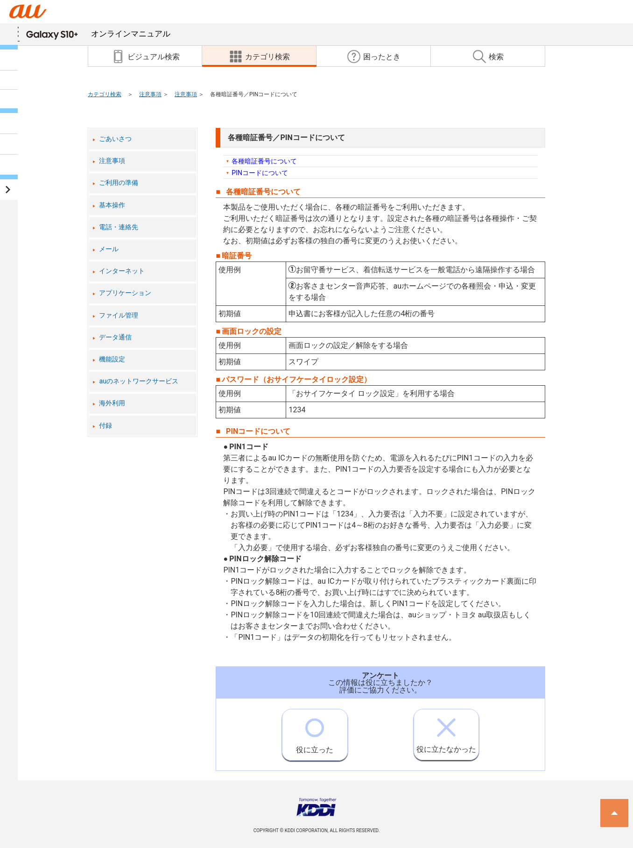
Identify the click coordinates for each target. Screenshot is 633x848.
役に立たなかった (446, 731)
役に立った (314, 731)
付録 (105, 426)
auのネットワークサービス (138, 381)
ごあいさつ (115, 139)
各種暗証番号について (264, 161)
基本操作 (112, 205)
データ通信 (115, 337)
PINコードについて (260, 173)
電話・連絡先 (118, 227)
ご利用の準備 (118, 183)
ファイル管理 (118, 315)
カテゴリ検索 (104, 94)
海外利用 (112, 403)
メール (109, 249)
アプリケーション (125, 293)
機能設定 (112, 359)
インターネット (122, 271)
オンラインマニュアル (98, 33)
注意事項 (150, 94)
